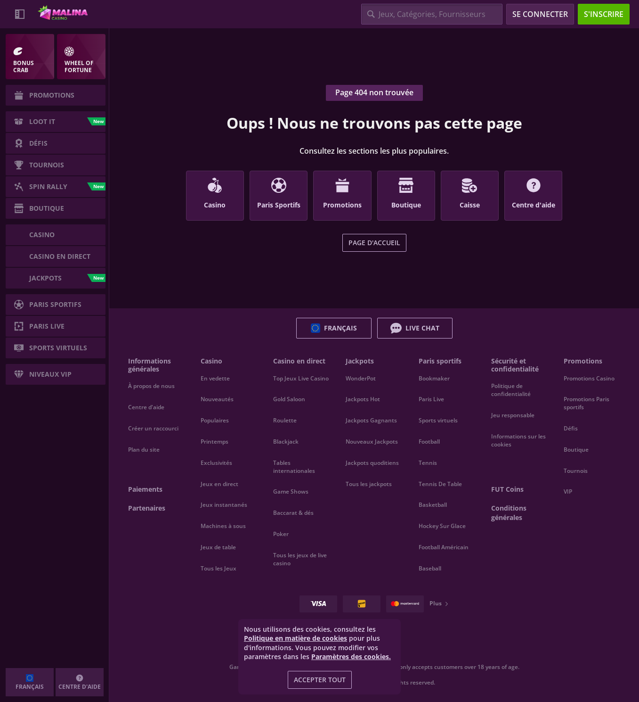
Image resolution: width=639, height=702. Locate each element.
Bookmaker (434, 378)
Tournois (576, 471)
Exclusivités (216, 463)
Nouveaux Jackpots (372, 442)
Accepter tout (320, 679)
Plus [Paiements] (439, 603)
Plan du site (144, 450)
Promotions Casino (589, 378)
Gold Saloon (289, 399)
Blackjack (286, 442)
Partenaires (146, 508)
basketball (433, 505)
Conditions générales (508, 513)
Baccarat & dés (293, 513)
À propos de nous (151, 386)
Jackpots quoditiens (372, 463)
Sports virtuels (438, 420)
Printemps (214, 442)
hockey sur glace (442, 526)
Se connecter (540, 14)
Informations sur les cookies (518, 440)
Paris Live (431, 399)
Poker (281, 534)
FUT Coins (507, 489)
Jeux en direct (219, 484)
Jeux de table (218, 547)
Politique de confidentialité (511, 390)
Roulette (285, 420)
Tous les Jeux (218, 568)
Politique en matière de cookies (295, 638)
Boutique (576, 450)
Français (334, 328)
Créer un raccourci (153, 428)
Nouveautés (217, 399)
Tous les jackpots (369, 484)
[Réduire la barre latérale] (20, 14)
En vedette (215, 378)
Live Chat (414, 328)
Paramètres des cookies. (351, 657)
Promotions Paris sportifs (586, 403)
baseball (430, 568)
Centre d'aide (146, 407)
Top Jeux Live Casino (301, 378)
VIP (568, 491)
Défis (571, 428)
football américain (444, 547)
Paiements (145, 489)
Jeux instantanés (224, 505)
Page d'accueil (374, 242)
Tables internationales (294, 467)
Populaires (215, 420)
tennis (428, 463)
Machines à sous (223, 526)
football (429, 442)
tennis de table (440, 484)
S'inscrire (603, 14)
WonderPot (361, 378)
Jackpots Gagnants (371, 420)
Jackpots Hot (363, 399)
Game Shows (290, 491)
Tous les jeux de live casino (300, 559)
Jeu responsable (512, 415)
